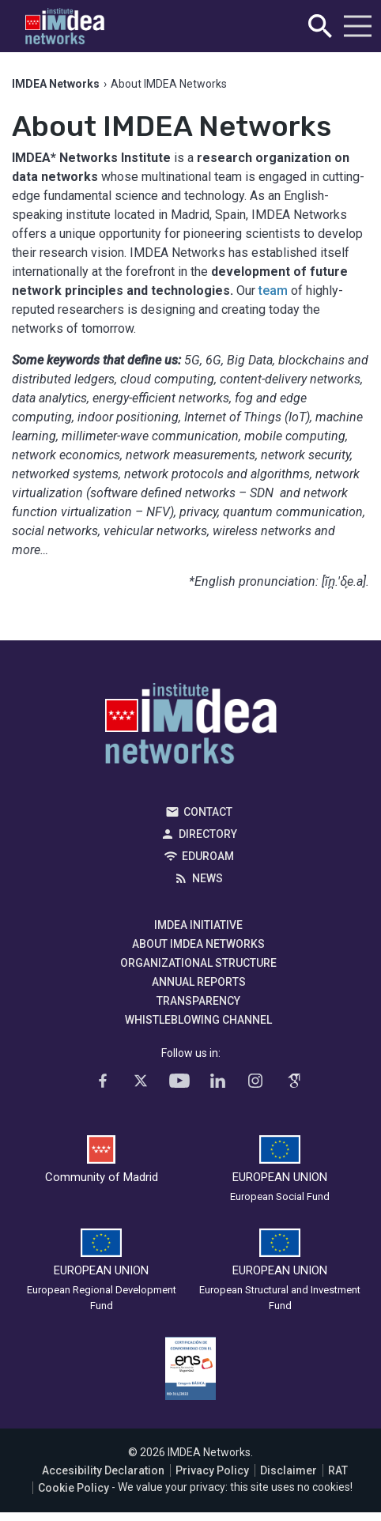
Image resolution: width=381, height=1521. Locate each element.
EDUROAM (208, 856)
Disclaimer (288, 1470)
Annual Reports (199, 982)
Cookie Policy (73, 1487)
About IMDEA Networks (198, 944)
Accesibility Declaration (103, 1470)
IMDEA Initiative (198, 925)
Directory (208, 834)
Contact (207, 812)
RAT (338, 1470)
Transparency (198, 1000)
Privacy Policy (212, 1470)
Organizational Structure (198, 963)
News (207, 878)
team (273, 290)
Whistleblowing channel (198, 1019)
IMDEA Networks (191, 727)
